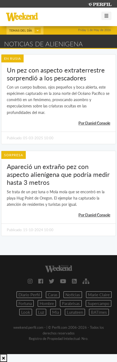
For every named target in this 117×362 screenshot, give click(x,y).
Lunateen (75, 312)
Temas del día (25, 30)
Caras (53, 294)
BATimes (99, 312)
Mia (55, 312)
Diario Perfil (29, 294)
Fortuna (25, 303)
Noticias (72, 294)
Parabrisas (71, 303)
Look (25, 312)
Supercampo (98, 303)
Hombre (47, 303)
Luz (41, 312)
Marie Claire (99, 294)
